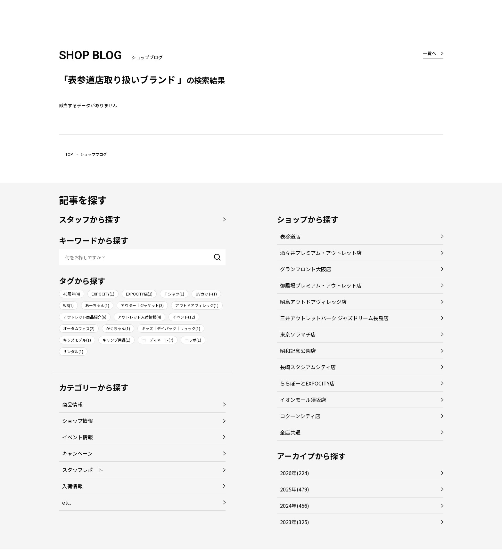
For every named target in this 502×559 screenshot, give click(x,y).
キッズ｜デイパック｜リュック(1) (171, 328)
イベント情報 (77, 437)
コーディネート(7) (157, 340)
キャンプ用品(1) (116, 340)
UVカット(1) (206, 293)
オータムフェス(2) (79, 328)
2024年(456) (294, 505)
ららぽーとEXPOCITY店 (307, 383)
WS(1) (68, 305)
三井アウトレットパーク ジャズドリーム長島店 (334, 318)
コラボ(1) (193, 340)
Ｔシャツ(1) (174, 293)
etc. (66, 502)
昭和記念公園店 (298, 350)
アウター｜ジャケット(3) (142, 305)
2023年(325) (294, 522)
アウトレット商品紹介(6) (84, 317)
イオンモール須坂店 (303, 399)
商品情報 (72, 404)
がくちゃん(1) (118, 328)
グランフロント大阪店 (305, 269)
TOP (69, 154)
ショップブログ (93, 154)
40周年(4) (71, 293)
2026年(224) (294, 473)
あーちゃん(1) (97, 305)
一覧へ (429, 53)
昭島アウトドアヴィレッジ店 (313, 301)
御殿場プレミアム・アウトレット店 (321, 285)
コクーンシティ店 (300, 416)
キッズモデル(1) (77, 340)
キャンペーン (77, 453)
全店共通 (290, 432)
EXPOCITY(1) (103, 293)
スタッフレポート (82, 470)
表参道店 (290, 236)
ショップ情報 (77, 421)
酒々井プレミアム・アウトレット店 (321, 252)
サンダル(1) (73, 351)
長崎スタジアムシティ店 (308, 367)
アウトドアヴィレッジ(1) (196, 305)
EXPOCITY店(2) (139, 293)
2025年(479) (294, 489)
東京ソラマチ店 (298, 334)
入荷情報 (72, 486)
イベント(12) (184, 317)
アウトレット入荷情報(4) (139, 317)
